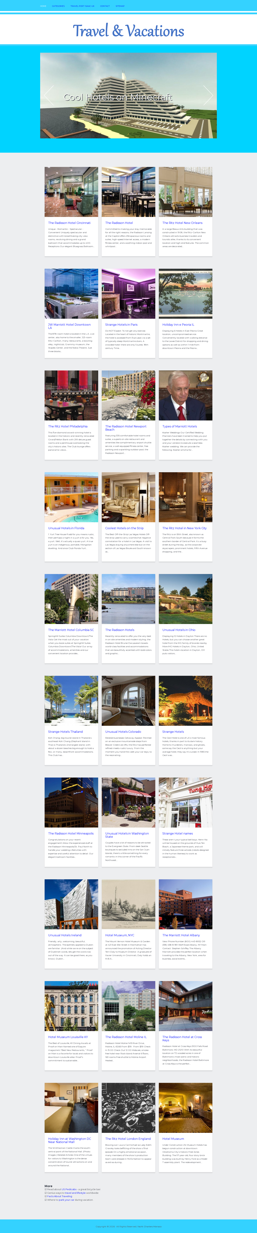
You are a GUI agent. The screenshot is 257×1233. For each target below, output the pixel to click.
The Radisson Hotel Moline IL (126, 1037)
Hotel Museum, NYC (119, 935)
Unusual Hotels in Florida (66, 528)
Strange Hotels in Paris (121, 324)
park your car (66, 1199)
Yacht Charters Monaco (150, 1226)
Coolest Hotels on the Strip (124, 528)
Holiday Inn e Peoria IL (178, 324)
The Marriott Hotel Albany (181, 935)
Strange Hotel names (177, 833)
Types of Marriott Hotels (179, 426)
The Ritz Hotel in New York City (184, 528)
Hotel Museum (173, 1139)
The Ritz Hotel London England (128, 1139)
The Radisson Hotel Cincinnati (69, 223)
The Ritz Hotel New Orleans (182, 223)
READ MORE (87, 108)
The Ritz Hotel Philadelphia (67, 426)
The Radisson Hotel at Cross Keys (182, 1038)
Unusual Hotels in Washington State (127, 835)
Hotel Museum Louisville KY (68, 1037)
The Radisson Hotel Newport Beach (126, 428)
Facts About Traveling (59, 1196)
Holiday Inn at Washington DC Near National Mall (69, 1140)
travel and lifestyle (75, 1192)
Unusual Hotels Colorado (123, 731)
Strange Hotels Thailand (65, 731)
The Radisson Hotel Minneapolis (71, 833)
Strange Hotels (173, 731)
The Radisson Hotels (119, 630)
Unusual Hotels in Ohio (178, 630)
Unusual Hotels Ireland (65, 935)
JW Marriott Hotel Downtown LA (69, 326)
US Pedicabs (69, 1189)
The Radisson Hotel (119, 223)
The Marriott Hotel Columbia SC (71, 630)
